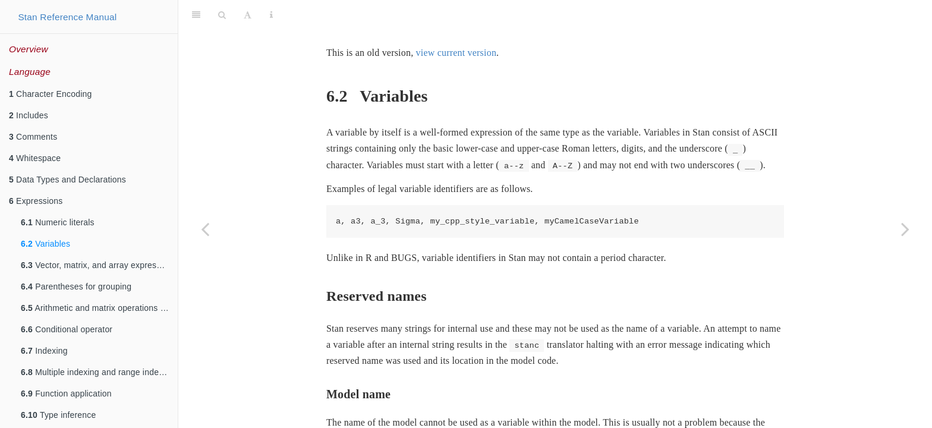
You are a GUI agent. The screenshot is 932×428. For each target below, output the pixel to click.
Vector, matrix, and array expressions (99, 265)
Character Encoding (50, 94)
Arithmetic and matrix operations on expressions (99, 308)
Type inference (58, 415)
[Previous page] (205, 229)
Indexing (44, 350)
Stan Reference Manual (67, 17)
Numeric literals (58, 222)
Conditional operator (66, 329)
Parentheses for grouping (76, 286)
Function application (66, 393)
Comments (33, 136)
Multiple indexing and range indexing (98, 372)
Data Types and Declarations (67, 179)
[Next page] (905, 229)
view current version (456, 23)
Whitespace (35, 158)
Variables (45, 243)
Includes (28, 115)
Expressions (36, 201)
